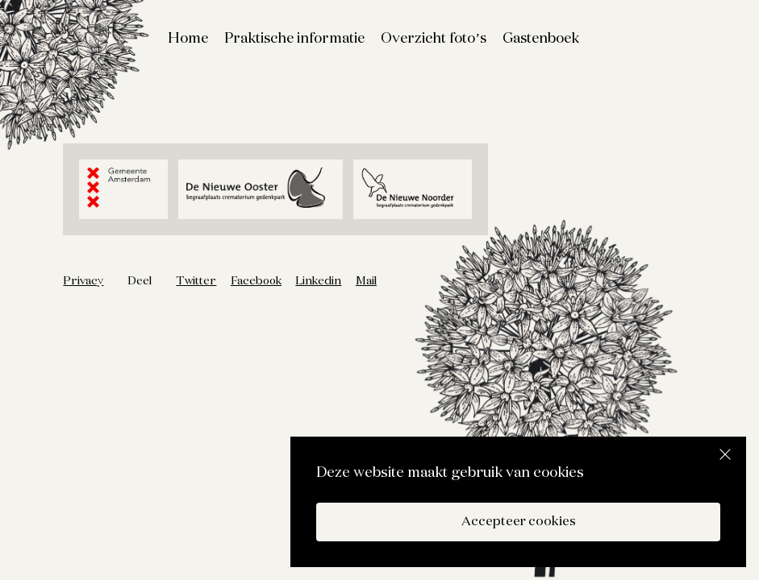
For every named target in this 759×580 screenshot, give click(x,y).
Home (188, 38)
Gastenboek (541, 38)
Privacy (83, 281)
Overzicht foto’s (433, 38)
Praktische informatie (294, 38)
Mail (366, 281)
